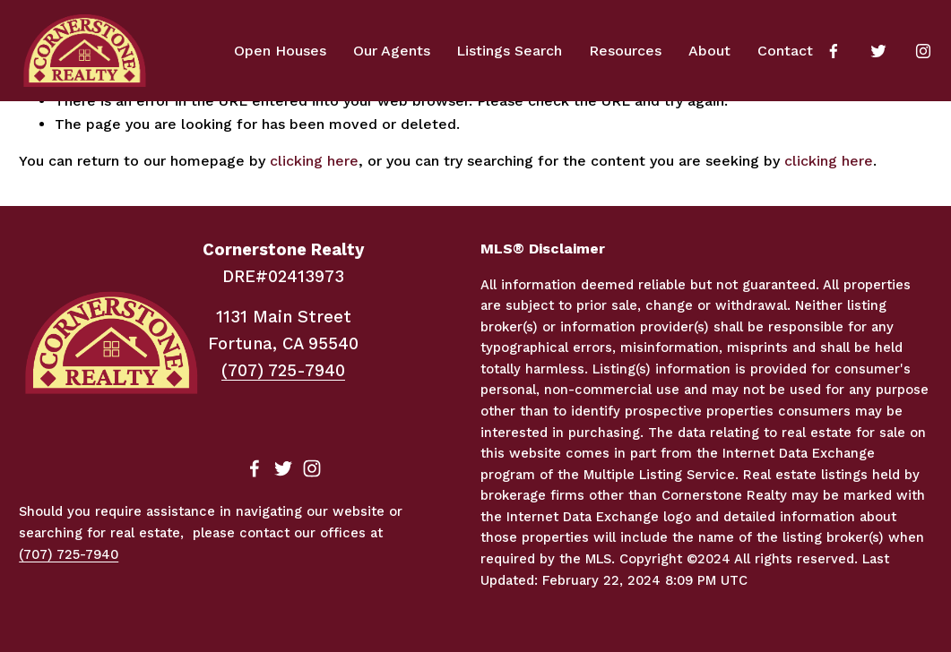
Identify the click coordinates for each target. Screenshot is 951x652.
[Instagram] (923, 51)
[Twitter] (878, 51)
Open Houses (280, 50)
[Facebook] (834, 51)
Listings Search (509, 50)
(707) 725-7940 (283, 371)
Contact (785, 50)
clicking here (314, 160)
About (709, 50)
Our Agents (391, 50)
